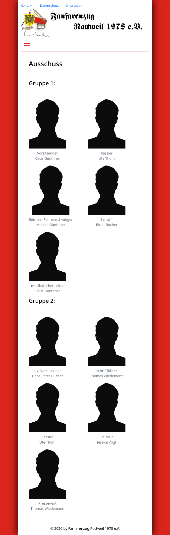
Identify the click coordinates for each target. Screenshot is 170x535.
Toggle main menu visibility (27, 44)
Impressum (74, 5)
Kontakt (27, 5)
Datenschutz (49, 5)
